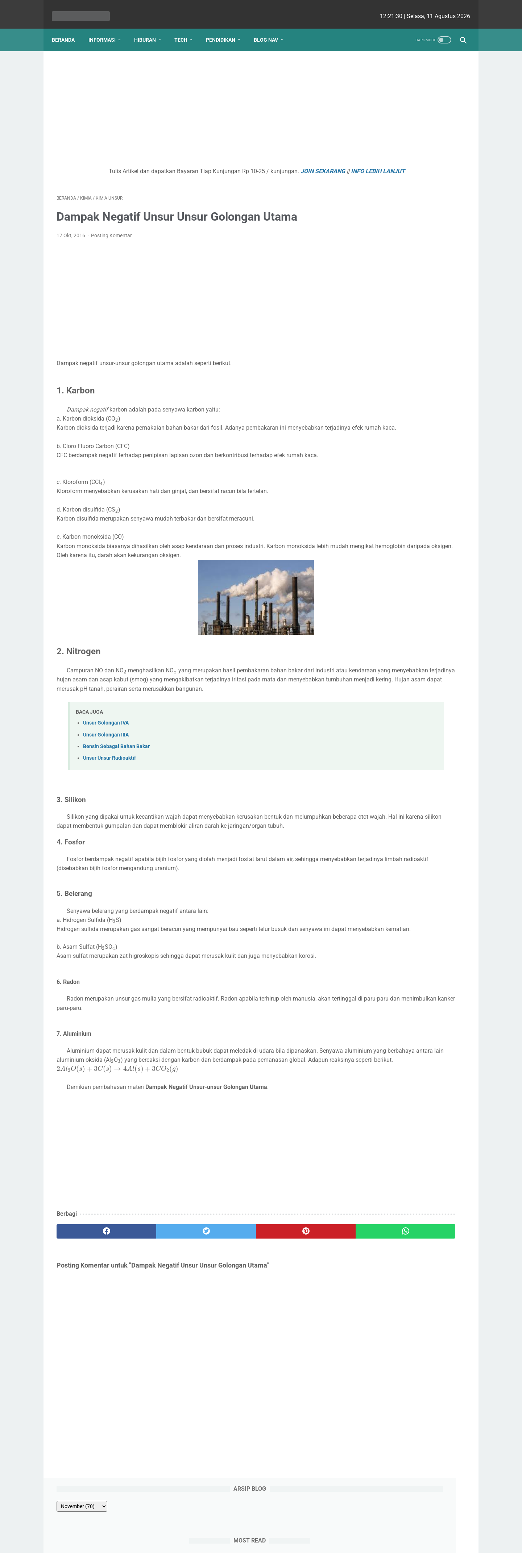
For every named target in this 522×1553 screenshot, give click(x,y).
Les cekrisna (214, 1542)
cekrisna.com (308, 1542)
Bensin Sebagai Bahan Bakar (116, 767)
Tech (185, 29)
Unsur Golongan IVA (106, 743)
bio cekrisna (245, 1542)
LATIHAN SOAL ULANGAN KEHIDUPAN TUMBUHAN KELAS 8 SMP (406, 180)
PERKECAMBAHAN (387, 206)
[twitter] (159, 1279)
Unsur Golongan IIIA (106, 755)
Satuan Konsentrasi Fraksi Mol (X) (407, 223)
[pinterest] (228, 1279)
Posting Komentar (111, 238)
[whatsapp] (296, 1279)
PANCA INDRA (380, 153)
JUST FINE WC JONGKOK (395, 240)
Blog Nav (270, 29)
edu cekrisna (275, 1542)
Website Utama (261, 1526)
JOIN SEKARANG (272, 164)
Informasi (106, 29)
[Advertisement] (194, 103)
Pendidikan (225, 29)
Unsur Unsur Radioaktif (109, 779)
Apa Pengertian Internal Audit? (402, 257)
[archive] (382, 73)
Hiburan (150, 29)
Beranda (68, 29)
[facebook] (91, 1279)
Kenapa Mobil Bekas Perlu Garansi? (409, 287)
